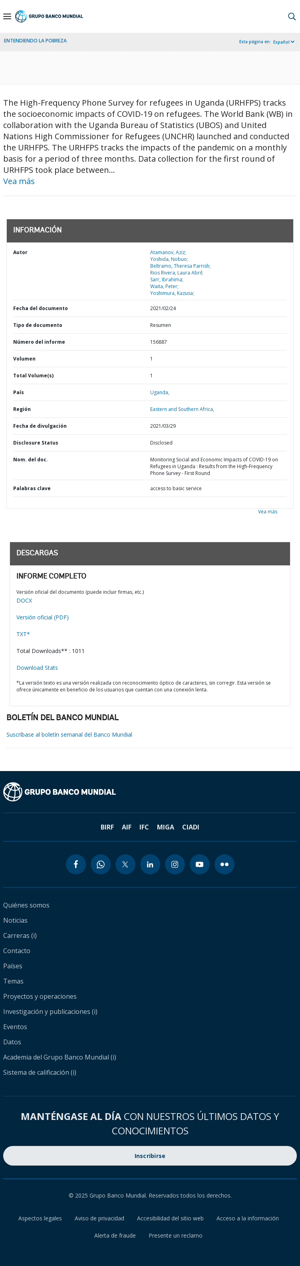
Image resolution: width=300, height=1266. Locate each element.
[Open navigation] (7, 16)
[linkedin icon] (150, 864)
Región (22, 409)
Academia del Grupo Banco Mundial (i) (59, 1057)
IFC (144, 827)
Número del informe (39, 342)
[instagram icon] (175, 864)
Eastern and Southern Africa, (182, 409)
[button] (292, 16)
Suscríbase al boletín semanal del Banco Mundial (69, 734)
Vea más (19, 181)
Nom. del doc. (30, 459)
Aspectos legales (40, 1218)
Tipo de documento (37, 325)
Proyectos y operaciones (40, 996)
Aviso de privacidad (99, 1218)
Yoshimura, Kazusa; (172, 293)
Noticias (15, 920)
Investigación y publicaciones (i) (50, 1011)
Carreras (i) (20, 935)
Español (281, 42)
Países (12, 966)
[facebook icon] (76, 864)
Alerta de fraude (115, 1235)
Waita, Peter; (164, 286)
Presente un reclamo (176, 1235)
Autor (20, 252)
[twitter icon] (125, 864)
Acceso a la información (248, 1218)
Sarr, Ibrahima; (166, 279)
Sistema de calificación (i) (39, 1072)
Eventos (15, 1026)
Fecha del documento (40, 308)
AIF (126, 827)
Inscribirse (150, 1156)
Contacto (16, 950)
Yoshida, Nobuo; (169, 259)
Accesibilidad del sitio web (170, 1218)
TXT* (23, 634)
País (18, 392)
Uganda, (159, 392)
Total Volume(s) (33, 375)
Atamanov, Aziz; (168, 252)
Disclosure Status (35, 442)
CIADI (190, 827)
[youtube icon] (200, 864)
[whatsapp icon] (101, 864)
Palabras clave (32, 488)
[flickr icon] (224, 864)
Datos (12, 1042)
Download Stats (37, 667)
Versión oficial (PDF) (42, 617)
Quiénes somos (26, 905)
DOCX (24, 600)
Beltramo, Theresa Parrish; (180, 265)
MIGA (165, 827)
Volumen (24, 358)
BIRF (107, 827)
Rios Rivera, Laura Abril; (176, 272)
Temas (13, 981)
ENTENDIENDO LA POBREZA (35, 40)
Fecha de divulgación (40, 426)
